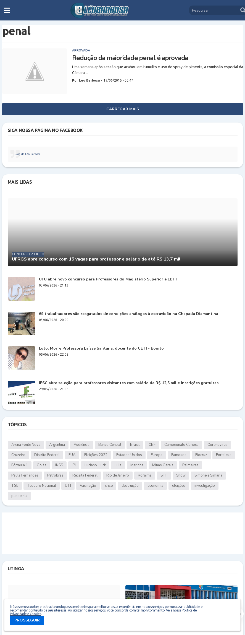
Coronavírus (217, 444)
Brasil (135, 444)
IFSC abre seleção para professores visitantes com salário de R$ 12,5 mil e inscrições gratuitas (128, 383)
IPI (74, 465)
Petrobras (55, 475)
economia (155, 485)
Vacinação (88, 485)
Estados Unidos (129, 454)
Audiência (81, 444)
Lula (118, 465)
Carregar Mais (122, 109)
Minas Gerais (162, 465)
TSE (14, 485)
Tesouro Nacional (41, 485)
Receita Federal (85, 475)
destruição (130, 485)
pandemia (19, 495)
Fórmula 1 (19, 465)
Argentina (57, 444)
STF (163, 475)
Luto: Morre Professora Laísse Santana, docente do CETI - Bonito (101, 348)
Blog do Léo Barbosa (28, 154)
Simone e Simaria (208, 475)
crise (109, 485)
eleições (179, 485)
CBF (152, 444)
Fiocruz (201, 454)
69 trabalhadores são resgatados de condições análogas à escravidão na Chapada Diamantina (128, 314)
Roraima (145, 475)
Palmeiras (190, 465)
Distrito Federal (47, 454)
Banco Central (109, 444)
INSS (59, 465)
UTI (68, 485)
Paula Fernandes (24, 475)
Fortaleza (223, 454)
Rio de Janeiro (117, 475)
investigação (204, 485)
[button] (7, 10)
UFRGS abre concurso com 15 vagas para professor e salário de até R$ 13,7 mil (96, 259)
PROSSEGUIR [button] (27, 620)
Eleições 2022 (95, 454)
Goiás (41, 465)
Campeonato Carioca (181, 444)
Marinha (136, 465)
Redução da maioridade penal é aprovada (130, 58)
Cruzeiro (18, 454)
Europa (156, 454)
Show (181, 475)
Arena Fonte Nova (25, 444)
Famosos (178, 454)
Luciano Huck (95, 465)
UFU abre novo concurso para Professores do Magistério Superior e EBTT (108, 279)
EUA (72, 454)
